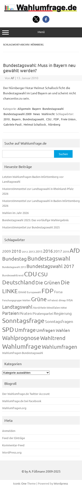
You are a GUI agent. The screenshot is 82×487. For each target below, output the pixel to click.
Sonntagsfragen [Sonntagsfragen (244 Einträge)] (59, 321)
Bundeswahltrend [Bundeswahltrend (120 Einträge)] (12, 275)
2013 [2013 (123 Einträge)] (32, 251)
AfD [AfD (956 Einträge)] (75, 250)
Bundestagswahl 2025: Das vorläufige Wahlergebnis (35, 220)
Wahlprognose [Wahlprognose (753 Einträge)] (21, 338)
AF (12, 78)
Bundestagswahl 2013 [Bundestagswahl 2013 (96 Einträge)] (14, 267)
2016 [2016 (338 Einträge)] (48, 251)
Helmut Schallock (35, 124)
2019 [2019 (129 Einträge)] (66, 251)
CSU (48, 119)
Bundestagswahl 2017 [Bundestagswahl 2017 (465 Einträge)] (50, 266)
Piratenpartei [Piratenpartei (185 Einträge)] (43, 313)
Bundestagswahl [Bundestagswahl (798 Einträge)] (48, 258)
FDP (56, 119)
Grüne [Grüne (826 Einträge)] (39, 299)
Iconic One (19, 483)
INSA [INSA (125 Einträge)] (69, 300)
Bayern (36, 108)
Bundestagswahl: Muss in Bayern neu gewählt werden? (39, 67)
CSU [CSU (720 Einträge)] (43, 274)
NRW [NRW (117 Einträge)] (64, 307)
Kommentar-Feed (13, 445)
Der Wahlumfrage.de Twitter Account (26, 394)
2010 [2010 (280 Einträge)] (16, 251)
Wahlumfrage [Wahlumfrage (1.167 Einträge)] (21, 346)
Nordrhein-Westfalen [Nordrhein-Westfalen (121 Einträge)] (46, 307)
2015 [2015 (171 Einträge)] (38, 251)
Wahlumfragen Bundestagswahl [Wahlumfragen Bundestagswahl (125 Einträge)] (22, 353)
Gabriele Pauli (12, 124)
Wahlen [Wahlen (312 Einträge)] (63, 330)
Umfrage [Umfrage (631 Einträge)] (25, 330)
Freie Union (68, 119)
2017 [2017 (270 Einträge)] (57, 251)
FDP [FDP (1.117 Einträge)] (48, 290)
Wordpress (61, 483)
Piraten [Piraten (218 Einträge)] (25, 313)
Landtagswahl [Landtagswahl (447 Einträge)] (17, 307)
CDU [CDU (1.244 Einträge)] (30, 274)
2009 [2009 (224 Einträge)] (6, 251)
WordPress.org (12, 452)
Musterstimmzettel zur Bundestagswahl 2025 (31, 227)
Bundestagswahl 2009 (17, 114)
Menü (41, 32)
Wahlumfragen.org (14, 408)
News (36, 114)
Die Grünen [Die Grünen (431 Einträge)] (47, 282)
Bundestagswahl (53, 108)
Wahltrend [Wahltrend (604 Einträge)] (52, 338)
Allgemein (24, 108)
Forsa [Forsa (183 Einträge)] (58, 292)
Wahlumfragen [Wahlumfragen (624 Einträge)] (59, 346)
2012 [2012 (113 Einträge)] (25, 251)
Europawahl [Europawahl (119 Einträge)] (34, 292)
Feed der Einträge (13, 438)
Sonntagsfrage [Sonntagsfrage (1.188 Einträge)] (23, 320)
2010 (6, 119)
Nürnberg (54, 124)
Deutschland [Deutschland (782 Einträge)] (18, 282)
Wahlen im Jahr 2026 (15, 213)
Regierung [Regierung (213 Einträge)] (63, 313)
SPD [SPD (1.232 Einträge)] (8, 329)
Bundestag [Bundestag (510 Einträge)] (14, 258)
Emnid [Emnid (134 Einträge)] (22, 292)
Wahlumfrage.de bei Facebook (21, 401)
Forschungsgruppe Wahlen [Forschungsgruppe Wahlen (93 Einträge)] (16, 300)
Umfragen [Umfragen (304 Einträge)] (45, 330)
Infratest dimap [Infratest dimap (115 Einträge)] (56, 300)
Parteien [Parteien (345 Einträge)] (10, 313)
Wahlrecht (48, 114)
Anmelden (8, 431)
